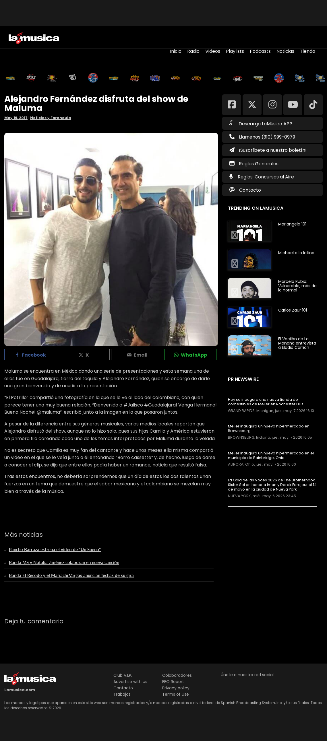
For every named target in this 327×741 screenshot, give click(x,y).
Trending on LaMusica (255, 208)
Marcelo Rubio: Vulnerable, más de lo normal (297, 286)
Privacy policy (175, 688)
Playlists (235, 51)
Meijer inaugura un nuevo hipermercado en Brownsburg (268, 428)
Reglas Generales (258, 163)
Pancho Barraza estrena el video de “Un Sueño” (55, 549)
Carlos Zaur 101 (292, 310)
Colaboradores (177, 675)
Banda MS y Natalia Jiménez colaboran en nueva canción (64, 562)
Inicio (175, 51)
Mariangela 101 (292, 224)
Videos (212, 51)
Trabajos (122, 694)
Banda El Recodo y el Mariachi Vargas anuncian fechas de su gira (71, 575)
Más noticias (247, 509)
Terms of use (175, 694)
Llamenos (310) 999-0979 (262, 137)
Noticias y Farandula (50, 117)
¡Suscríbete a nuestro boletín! (268, 150)
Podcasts (260, 51)
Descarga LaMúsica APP (260, 123)
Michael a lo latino (296, 253)
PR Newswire (243, 379)
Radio (193, 51)
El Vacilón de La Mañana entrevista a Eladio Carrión (297, 343)
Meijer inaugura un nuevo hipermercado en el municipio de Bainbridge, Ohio (271, 455)
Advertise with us (130, 681)
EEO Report (173, 681)
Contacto (250, 190)
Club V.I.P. (122, 675)
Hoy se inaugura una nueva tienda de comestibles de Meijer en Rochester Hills (265, 402)
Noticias (285, 51)
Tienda (307, 51)
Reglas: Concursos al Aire (266, 177)
